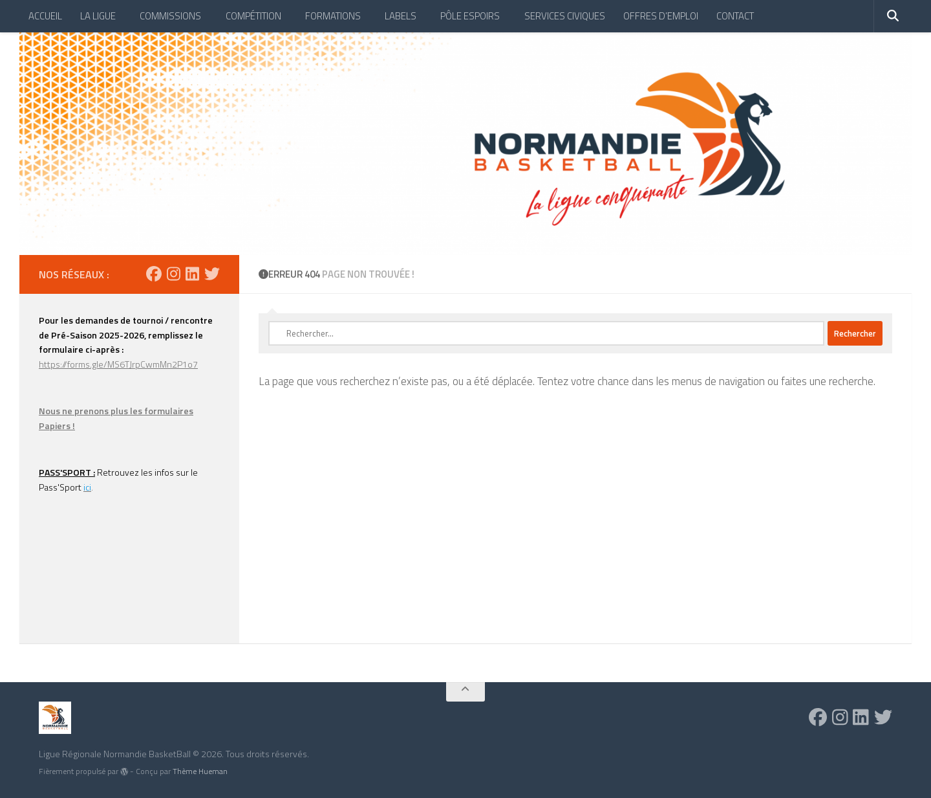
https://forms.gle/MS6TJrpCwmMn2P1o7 (118, 364)
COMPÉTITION (253, 15)
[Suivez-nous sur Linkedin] (192, 274)
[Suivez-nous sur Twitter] (212, 274)
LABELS (400, 15)
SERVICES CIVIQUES (564, 15)
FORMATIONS (333, 15)
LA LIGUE (98, 15)
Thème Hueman (200, 771)
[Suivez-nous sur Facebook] (154, 274)
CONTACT (735, 15)
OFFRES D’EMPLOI (660, 15)
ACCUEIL (45, 15)
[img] (124, 771)
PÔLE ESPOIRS (470, 15)
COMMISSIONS (170, 15)
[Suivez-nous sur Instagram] (173, 274)
